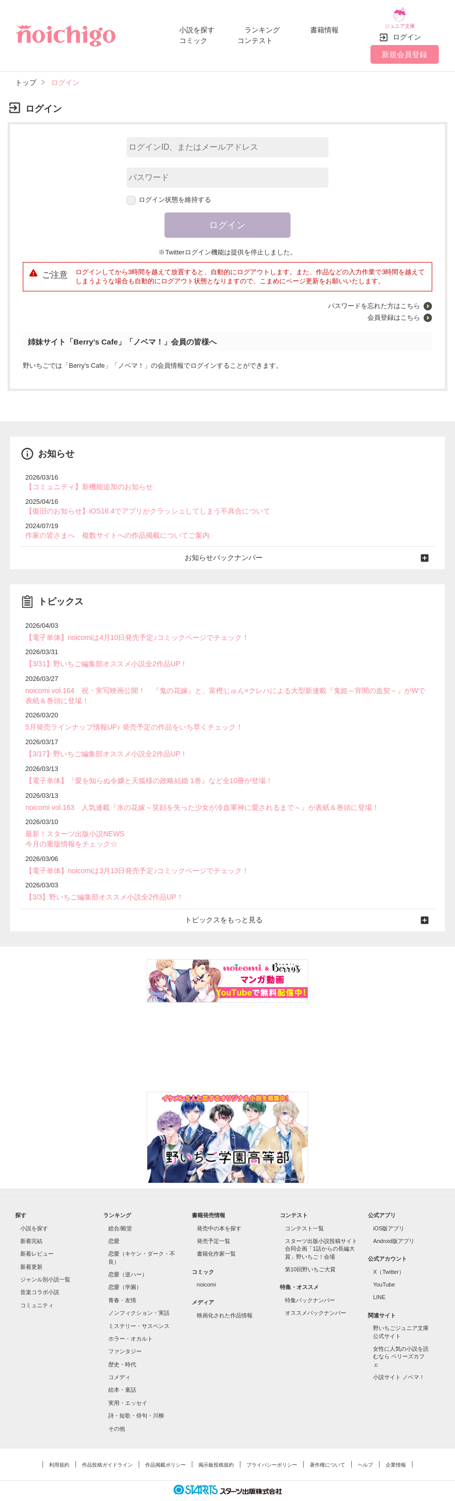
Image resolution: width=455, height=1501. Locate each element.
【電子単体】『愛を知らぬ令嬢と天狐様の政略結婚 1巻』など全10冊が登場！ (140, 765)
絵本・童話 (122, 1370)
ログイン (407, 30)
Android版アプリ (394, 1221)
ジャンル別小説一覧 (45, 1260)
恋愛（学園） (125, 1268)
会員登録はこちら (393, 310)
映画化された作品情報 (225, 1296)
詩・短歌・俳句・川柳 (136, 1396)
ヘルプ (365, 1445)
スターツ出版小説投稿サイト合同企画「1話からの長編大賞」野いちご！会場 (321, 1229)
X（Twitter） (388, 1252)
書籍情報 (324, 26)
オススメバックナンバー (315, 1294)
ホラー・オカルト (130, 1319)
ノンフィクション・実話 (139, 1294)
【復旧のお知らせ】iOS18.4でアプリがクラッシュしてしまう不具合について (139, 502)
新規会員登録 (404, 46)
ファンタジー (125, 1332)
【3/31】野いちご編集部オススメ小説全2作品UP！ (100, 653)
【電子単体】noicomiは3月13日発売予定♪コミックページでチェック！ (129, 852)
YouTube (384, 1265)
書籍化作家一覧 (216, 1234)
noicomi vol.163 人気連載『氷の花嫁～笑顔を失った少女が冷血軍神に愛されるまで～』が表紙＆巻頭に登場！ (189, 792)
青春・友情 (122, 1280)
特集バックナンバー (310, 1280)
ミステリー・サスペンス (139, 1306)
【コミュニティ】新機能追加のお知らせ (84, 479)
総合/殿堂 (120, 1209)
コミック (193, 36)
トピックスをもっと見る (227, 901)
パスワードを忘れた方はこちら (374, 299)
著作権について (327, 1445)
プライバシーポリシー (271, 1445)
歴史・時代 (122, 1345)
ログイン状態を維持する (169, 192)
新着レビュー (37, 1234)
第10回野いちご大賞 (310, 1250)
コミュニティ (37, 1285)
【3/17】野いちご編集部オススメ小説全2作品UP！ (100, 740)
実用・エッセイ (127, 1383)
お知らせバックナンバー (227, 548)
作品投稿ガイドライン (107, 1445)
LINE (379, 1278)
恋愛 (113, 1221)
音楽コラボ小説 (39, 1273)
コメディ (119, 1357)
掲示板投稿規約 (216, 1445)
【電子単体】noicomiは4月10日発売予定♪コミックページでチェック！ (129, 627)
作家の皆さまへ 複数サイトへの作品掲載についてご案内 (110, 526)
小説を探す (197, 26)
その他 (116, 1409)
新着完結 (31, 1221)
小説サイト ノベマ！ (399, 1357)
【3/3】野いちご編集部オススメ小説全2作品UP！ (98, 879)
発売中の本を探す (219, 1209)
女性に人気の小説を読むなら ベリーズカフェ (401, 1337)
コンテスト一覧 (304, 1209)
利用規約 (59, 1445)
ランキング (262, 26)
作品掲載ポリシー (165, 1445)
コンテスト (255, 36)
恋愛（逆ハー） (127, 1255)
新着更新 (31, 1247)
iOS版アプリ (388, 1209)
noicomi (206, 1265)
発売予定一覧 (213, 1221)
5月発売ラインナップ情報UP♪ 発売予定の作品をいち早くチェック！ (126, 714)
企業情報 (396, 1445)
